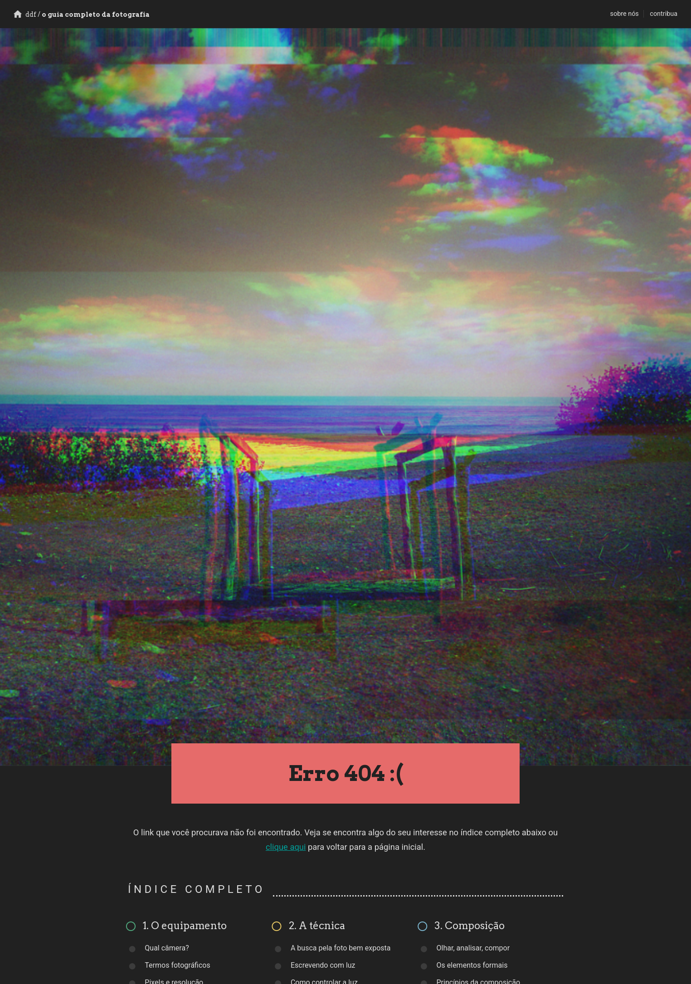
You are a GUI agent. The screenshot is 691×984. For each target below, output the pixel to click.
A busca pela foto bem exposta (341, 948)
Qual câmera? (167, 948)
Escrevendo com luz (323, 965)
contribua (663, 14)
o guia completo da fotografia (82, 14)
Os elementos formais (472, 965)
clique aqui (286, 847)
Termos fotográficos (177, 965)
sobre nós (624, 14)
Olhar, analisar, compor (473, 948)
